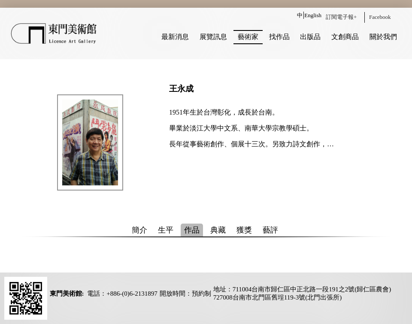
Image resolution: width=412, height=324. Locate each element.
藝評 (270, 230)
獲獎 (244, 230)
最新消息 (175, 36)
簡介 (139, 230)
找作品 (279, 36)
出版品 (310, 36)
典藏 (218, 230)
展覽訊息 (213, 36)
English (312, 15)
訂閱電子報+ (341, 17)
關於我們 (383, 36)
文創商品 (345, 36)
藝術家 (248, 36)
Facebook (380, 17)
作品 (192, 230)
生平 (165, 230)
